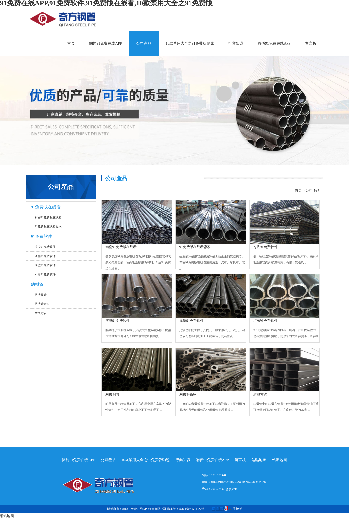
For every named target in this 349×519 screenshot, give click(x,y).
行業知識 (235, 43)
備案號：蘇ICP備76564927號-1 (200, 509)
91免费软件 (41, 236)
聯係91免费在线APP (274, 43)
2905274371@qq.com (224, 489)
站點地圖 (259, 460)
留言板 (310, 43)
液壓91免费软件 (45, 256)
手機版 (237, 509)
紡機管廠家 (42, 304)
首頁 (71, 43)
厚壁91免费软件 (45, 265)
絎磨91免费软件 (45, 274)
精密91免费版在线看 (48, 217)
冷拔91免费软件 (45, 247)
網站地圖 (7, 516)
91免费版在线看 (46, 207)
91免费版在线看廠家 (48, 226)
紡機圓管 (41, 295)
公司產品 (143, 43)
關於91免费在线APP (105, 43)
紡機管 (37, 284)
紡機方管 (41, 313)
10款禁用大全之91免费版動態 (190, 43)
